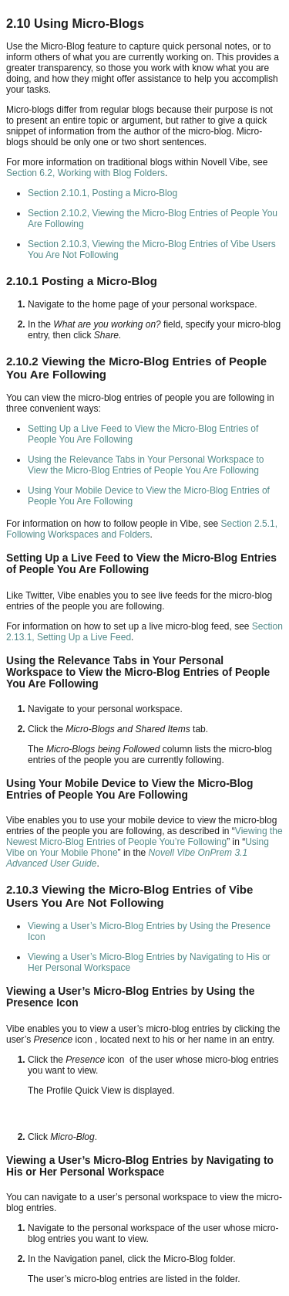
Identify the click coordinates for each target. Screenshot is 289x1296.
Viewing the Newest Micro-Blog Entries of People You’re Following (144, 836)
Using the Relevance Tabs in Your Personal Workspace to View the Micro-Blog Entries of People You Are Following (146, 465)
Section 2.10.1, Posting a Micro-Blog (102, 193)
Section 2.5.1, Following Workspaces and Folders (141, 529)
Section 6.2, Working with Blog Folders (85, 173)
